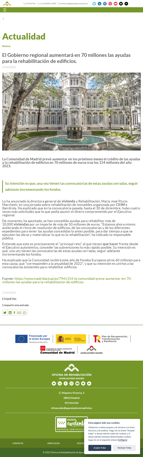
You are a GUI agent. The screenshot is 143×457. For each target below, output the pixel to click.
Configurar (122, 440)
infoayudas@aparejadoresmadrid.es (74, 3)
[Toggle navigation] (4, 9)
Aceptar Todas (100, 448)
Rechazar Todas (124, 448)
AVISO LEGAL (53, 443)
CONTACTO (17, 443)
